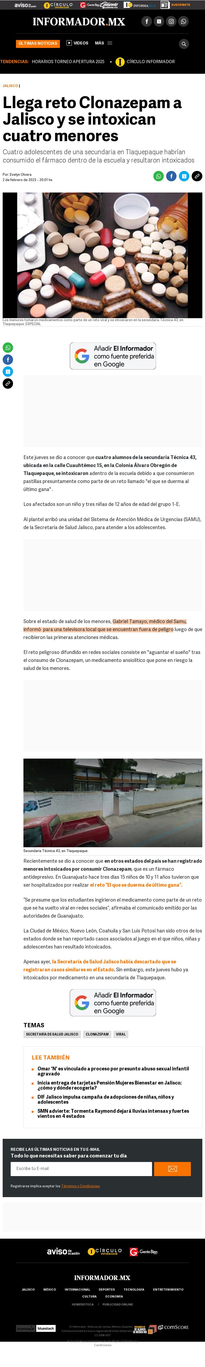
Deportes (107, 1289)
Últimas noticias (38, 44)
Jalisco (10, 86)
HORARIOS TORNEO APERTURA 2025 (68, 62)
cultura (89, 1296)
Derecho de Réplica (109, 1341)
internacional (77, 1289)
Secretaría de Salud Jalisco (52, 1034)
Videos (77, 43)
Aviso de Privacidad (80, 1341)
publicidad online (117, 1304)
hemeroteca (83, 1304)
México (49, 1289)
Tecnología (134, 1289)
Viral (121, 1034)
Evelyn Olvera (20, 175)
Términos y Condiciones (80, 1186)
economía (114, 1296)
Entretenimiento (168, 1289)
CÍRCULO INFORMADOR (151, 62)
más (103, 44)
